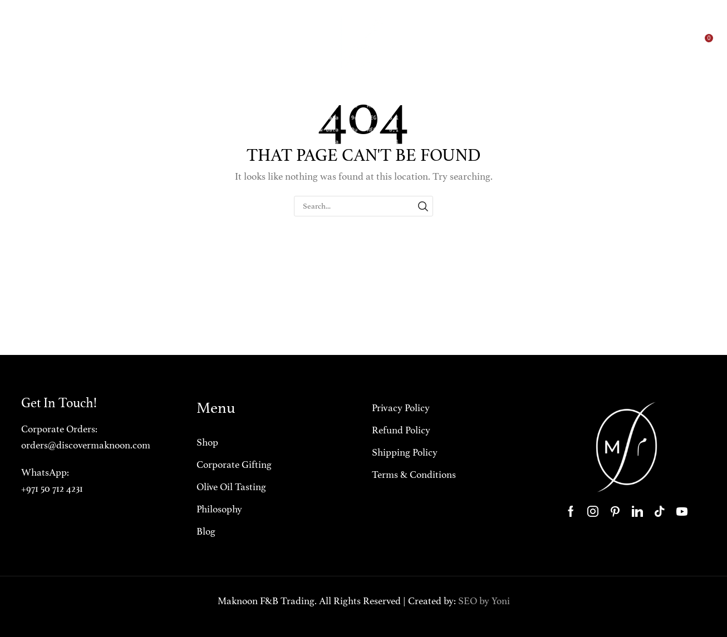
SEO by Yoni (484, 600)
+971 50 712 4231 (52, 488)
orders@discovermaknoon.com (85, 445)
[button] (650, 42)
